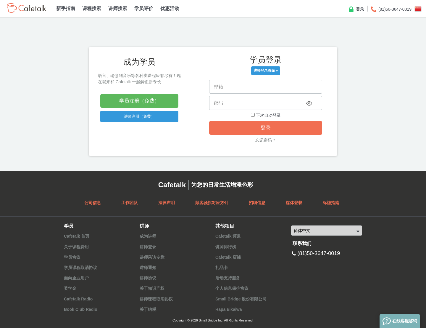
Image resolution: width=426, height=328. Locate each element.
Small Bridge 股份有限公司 (241, 299)
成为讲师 (148, 236)
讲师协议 (148, 278)
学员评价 (143, 8)
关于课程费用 (76, 246)
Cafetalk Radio (78, 299)
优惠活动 (169, 8)
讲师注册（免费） (139, 116)
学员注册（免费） (139, 101)
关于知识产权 (152, 288)
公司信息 (92, 202)
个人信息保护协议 (231, 288)
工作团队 (129, 202)
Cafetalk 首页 (76, 236)
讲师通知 (148, 267)
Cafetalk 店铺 (228, 257)
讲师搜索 (117, 8)
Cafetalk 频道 (228, 236)
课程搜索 (91, 8)
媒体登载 (294, 202)
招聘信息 (257, 202)
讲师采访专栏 (152, 257)
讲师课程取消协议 (156, 299)
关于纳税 (148, 309)
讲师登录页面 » (266, 70)
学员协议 (72, 257)
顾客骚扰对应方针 (211, 202)
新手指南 (65, 8)
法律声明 (166, 202)
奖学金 (70, 288)
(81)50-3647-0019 (391, 9)
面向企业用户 (76, 278)
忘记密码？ (265, 140)
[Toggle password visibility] (309, 103)
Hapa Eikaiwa (228, 309)
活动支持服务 (227, 278)
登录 (356, 9)
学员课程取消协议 (80, 267)
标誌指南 (331, 202)
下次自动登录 (266, 115)
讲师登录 (148, 246)
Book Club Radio (80, 309)
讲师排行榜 (225, 246)
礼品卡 (221, 267)
